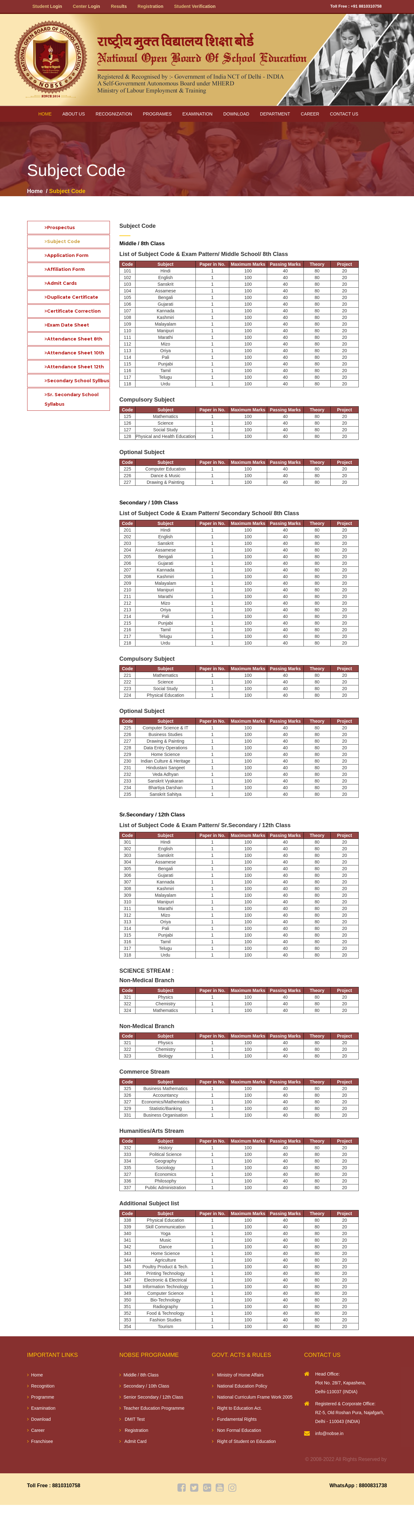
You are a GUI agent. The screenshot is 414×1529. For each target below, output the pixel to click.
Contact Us (344, 113)
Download (236, 113)
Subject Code (62, 241)
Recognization (114, 113)
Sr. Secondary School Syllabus (72, 399)
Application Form (66, 255)
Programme (40, 1397)
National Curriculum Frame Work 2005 (252, 1397)
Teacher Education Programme (151, 1408)
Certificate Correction (73, 311)
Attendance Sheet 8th (73, 339)
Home (45, 113)
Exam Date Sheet (67, 325)
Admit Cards (61, 283)
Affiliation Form (65, 269)
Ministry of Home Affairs (238, 1374)
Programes (157, 113)
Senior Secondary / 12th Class (151, 1397)
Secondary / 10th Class (144, 1386)
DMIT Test (132, 1419)
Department (275, 113)
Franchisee (40, 1441)
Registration (133, 1430)
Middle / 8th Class (139, 1374)
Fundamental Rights (234, 1419)
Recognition (41, 1386)
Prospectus (60, 227)
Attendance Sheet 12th (74, 367)
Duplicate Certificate (71, 297)
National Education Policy (239, 1386)
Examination (197, 113)
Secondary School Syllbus (77, 381)
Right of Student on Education (244, 1441)
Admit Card (133, 1441)
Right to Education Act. (237, 1408)
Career (310, 113)
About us (74, 113)
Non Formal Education (236, 1430)
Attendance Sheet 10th (74, 353)
